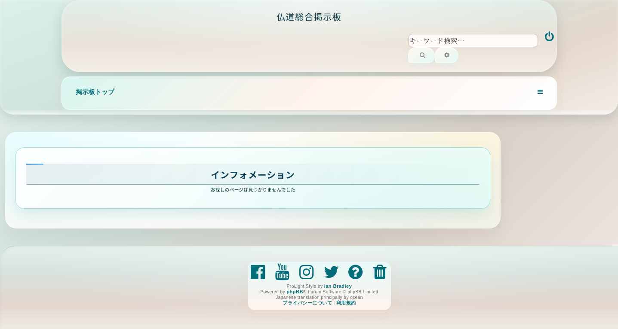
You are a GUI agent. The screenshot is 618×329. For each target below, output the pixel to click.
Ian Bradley (338, 286)
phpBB (294, 291)
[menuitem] (550, 37)
